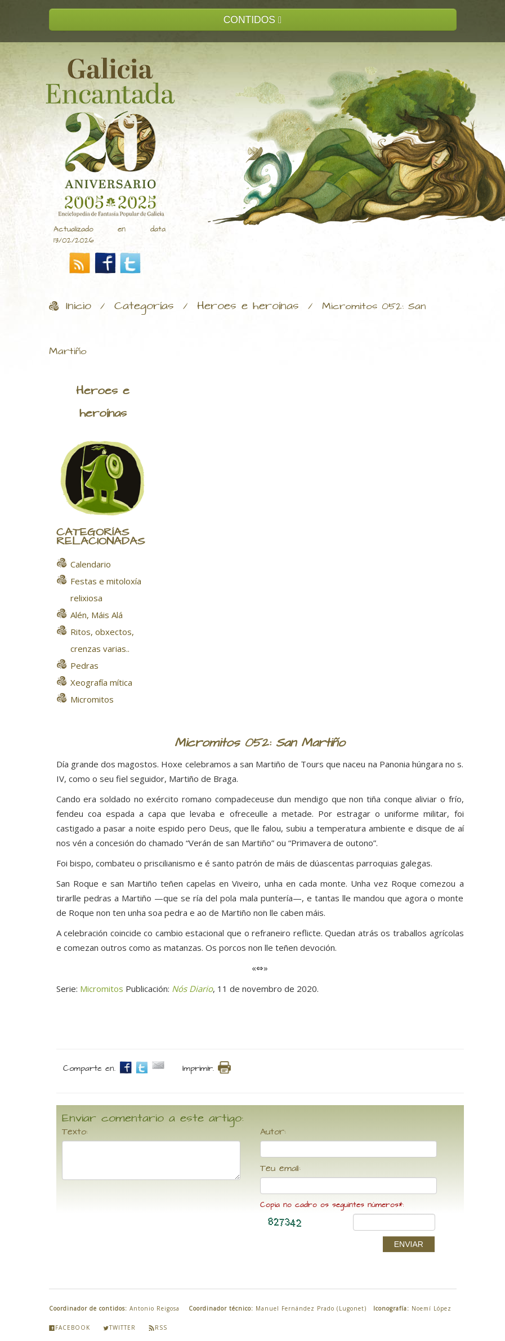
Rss (158, 1327)
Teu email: (280, 1168)
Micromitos (101, 988)
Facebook (69, 1327)
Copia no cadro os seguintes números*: (332, 1205)
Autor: (273, 1132)
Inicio (78, 306)
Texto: (75, 1132)
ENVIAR (408, 1244)
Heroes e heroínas (248, 306)
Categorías (144, 306)
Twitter (119, 1327)
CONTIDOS (253, 19)
